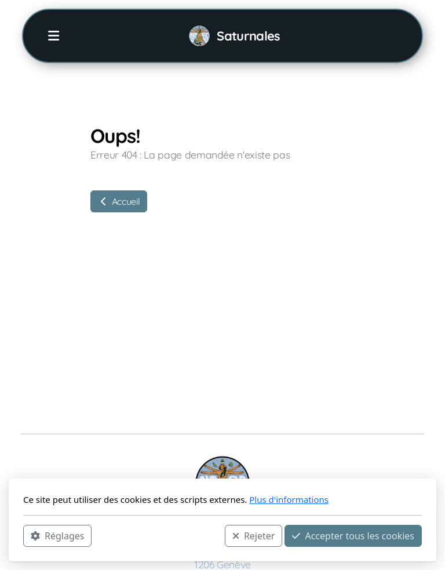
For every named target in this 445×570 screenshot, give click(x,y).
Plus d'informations (289, 499)
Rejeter (253, 535)
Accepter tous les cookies (353, 535)
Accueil (119, 201)
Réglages (57, 535)
